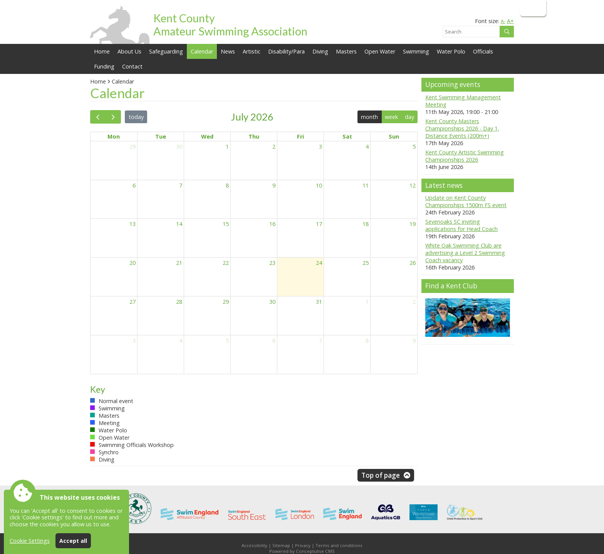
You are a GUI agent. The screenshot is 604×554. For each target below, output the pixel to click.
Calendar (202, 51)
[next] (113, 116)
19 (412, 224)
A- (503, 21)
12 (412, 185)
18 (365, 224)
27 (132, 301)
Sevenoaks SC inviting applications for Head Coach (461, 225)
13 (132, 224)
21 (179, 262)
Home (102, 51)
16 (272, 224)
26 (412, 262)
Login (532, 8)
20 (132, 262)
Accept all (73, 540)
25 (365, 262)
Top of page (380, 475)
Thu (253, 136)
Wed (207, 136)
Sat (347, 136)
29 (132, 146)
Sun (394, 136)
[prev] (98, 116)
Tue (160, 136)
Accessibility (254, 545)
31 (319, 301)
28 (179, 301)
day (409, 117)
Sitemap (281, 545)
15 (226, 224)
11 (365, 185)
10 (319, 185)
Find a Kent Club (451, 285)
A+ (510, 21)
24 (319, 262)
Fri (300, 136)
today (136, 117)
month (369, 117)
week (391, 117)
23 (272, 262)
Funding (104, 66)
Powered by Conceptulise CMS (302, 551)
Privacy (302, 545)
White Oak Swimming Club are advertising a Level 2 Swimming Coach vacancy (465, 253)
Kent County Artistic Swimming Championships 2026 (464, 156)
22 (226, 262)
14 (179, 224)
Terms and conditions (338, 545)
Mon (113, 136)
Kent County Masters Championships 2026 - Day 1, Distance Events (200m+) (462, 128)
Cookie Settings (30, 540)
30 (179, 146)
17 (319, 224)
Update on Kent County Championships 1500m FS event (466, 201)
